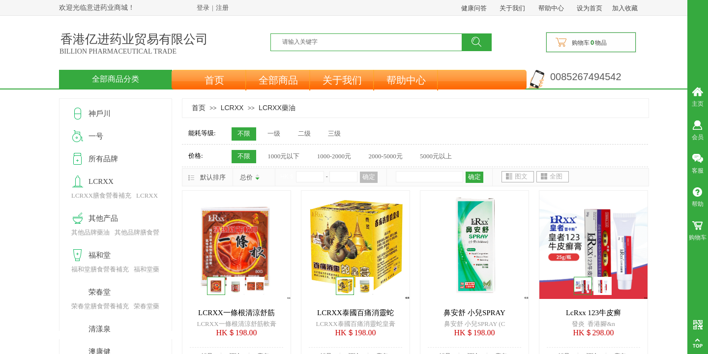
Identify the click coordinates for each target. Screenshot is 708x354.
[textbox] (372, 42)
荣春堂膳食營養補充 (100, 306)
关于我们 (342, 80)
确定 (368, 176)
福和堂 (99, 255)
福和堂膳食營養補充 (100, 269)
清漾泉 (99, 329)
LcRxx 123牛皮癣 (593, 313)
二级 (304, 133)
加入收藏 (625, 8)
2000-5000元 (385, 156)
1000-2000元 (334, 156)
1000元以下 (283, 156)
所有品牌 (103, 159)
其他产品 (103, 218)
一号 (95, 136)
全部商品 (278, 80)
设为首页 (589, 8)
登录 (203, 7)
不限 (243, 133)
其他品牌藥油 (90, 232)
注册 (222, 7)
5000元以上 (436, 156)
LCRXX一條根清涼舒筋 (236, 313)
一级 (273, 133)
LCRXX (232, 108)
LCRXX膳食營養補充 (101, 195)
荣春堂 (99, 292)
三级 (334, 133)
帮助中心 (406, 80)
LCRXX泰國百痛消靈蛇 (355, 313)
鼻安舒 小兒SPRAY (474, 313)
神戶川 (99, 114)
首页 (214, 80)
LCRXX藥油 (277, 108)
